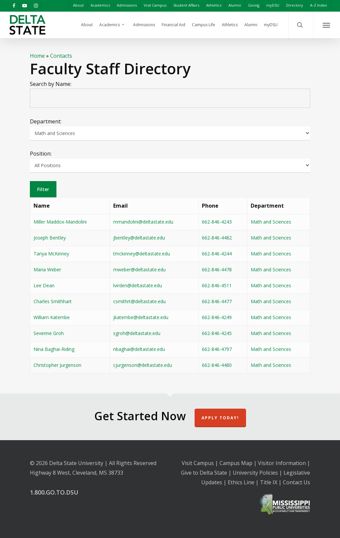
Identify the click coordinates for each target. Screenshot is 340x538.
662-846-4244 (217, 253)
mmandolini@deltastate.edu (143, 222)
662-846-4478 (217, 269)
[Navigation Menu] (326, 25)
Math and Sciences (271, 222)
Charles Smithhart (53, 301)
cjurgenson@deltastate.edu (142, 365)
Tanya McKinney (51, 253)
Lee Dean (44, 285)
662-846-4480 (217, 365)
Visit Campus (198, 463)
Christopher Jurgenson (57, 365)
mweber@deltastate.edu (139, 269)
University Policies (255, 472)
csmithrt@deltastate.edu (139, 301)
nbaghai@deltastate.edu (139, 349)
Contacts (61, 55)
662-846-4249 (217, 317)
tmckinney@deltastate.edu (141, 253)
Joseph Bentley (50, 238)
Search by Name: (50, 84)
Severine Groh (49, 333)
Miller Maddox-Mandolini (60, 222)
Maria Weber (47, 269)
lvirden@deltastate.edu (137, 285)
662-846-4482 (217, 238)
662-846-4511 (217, 285)
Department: (45, 121)
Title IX (268, 482)
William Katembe (52, 317)
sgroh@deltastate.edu (136, 333)
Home (37, 55)
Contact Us (296, 482)
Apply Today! (220, 418)
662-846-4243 (217, 222)
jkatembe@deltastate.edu (140, 317)
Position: (40, 153)
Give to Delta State (204, 472)
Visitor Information (282, 463)
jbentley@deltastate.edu (139, 238)
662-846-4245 (217, 333)
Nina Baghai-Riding (54, 349)
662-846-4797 (217, 349)
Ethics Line (241, 482)
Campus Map (235, 463)
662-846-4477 (217, 301)
